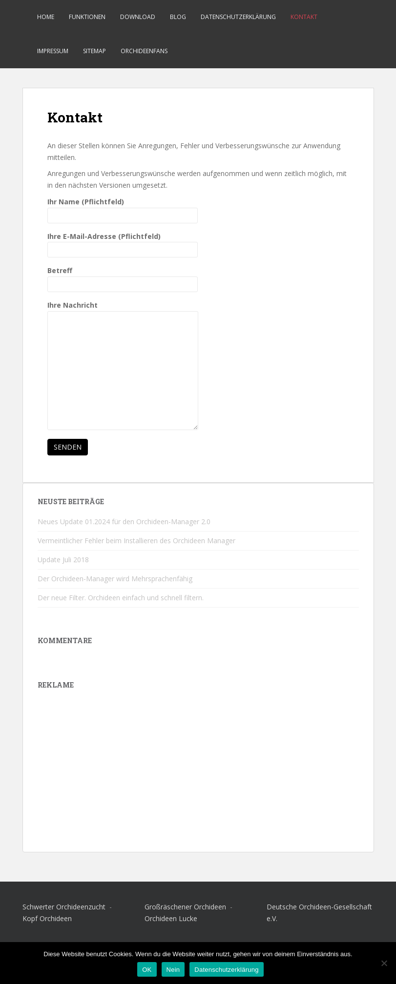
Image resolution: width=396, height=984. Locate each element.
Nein (173, 969)
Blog (178, 17)
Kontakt (304, 17)
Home (45, 17)
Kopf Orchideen (47, 918)
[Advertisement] (198, 769)
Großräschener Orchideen (186, 906)
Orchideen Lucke (171, 918)
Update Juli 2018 (63, 559)
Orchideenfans (144, 51)
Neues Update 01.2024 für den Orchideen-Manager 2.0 (124, 521)
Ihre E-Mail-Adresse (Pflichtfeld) (122, 243)
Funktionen (87, 17)
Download (137, 17)
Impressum (52, 51)
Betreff (122, 277)
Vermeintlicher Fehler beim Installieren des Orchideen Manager (136, 540)
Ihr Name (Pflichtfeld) (122, 208)
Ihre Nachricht (122, 310)
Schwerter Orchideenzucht (64, 906)
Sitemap (94, 51)
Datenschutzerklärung (238, 17)
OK (146, 969)
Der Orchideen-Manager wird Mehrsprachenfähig (115, 578)
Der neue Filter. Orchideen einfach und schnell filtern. (121, 597)
